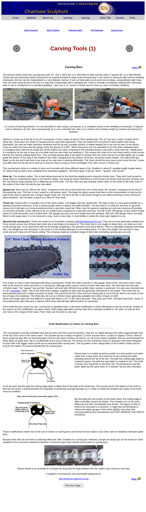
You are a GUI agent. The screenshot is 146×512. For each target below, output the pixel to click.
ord (36, 30)
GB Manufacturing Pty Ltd (88, 221)
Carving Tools (117, 30)
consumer (15, 290)
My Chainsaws (97, 30)
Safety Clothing (53, 30)
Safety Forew (29, 30)
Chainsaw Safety (75, 30)
